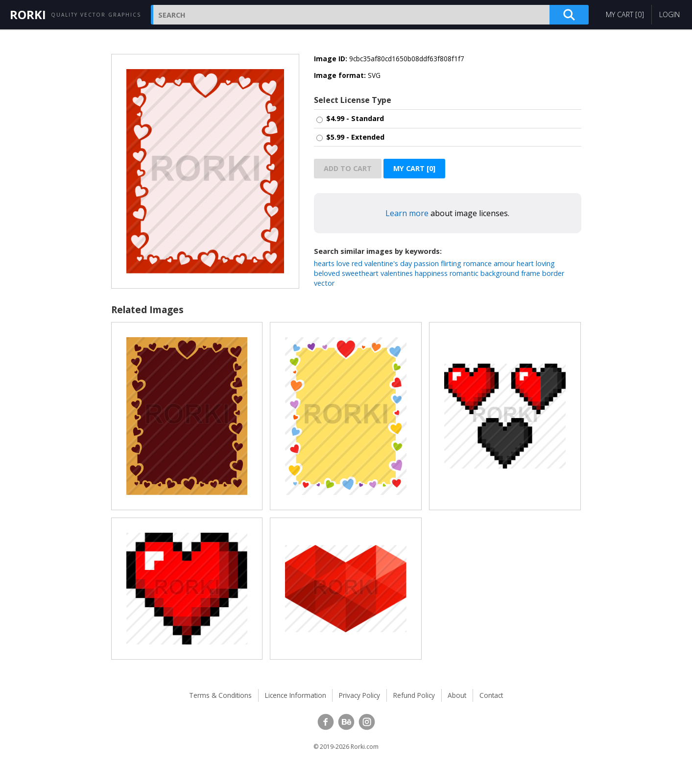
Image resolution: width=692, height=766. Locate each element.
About (457, 695)
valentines (397, 273)
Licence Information (295, 695)
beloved (327, 273)
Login (669, 14)
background (499, 273)
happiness (431, 273)
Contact (491, 695)
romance (477, 263)
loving (545, 263)
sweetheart (360, 273)
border (553, 273)
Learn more (407, 213)
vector (324, 283)
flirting (451, 263)
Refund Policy (414, 695)
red (357, 263)
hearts (324, 263)
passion (426, 263)
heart (525, 263)
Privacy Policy (359, 695)
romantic (464, 273)
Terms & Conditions (220, 695)
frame (530, 273)
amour (504, 263)
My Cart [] (625, 14)
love (343, 263)
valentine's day (388, 263)
